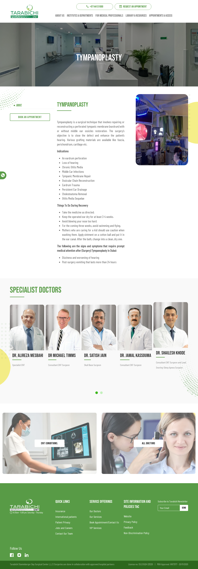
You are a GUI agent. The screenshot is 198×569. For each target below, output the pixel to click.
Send (184, 507)
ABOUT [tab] (19, 105)
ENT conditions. (49, 443)
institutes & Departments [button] (80, 16)
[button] (96, 393)
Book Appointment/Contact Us (104, 522)
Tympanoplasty (72, 104)
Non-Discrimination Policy (136, 533)
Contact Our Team (64, 533)
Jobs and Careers (63, 528)
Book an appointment (30, 117)
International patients (66, 516)
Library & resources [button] (136, 16)
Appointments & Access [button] (160, 16)
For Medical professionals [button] (109, 16)
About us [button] (59, 16)
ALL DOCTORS (148, 443)
